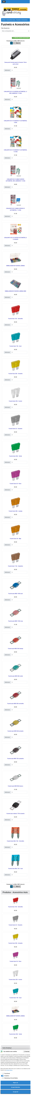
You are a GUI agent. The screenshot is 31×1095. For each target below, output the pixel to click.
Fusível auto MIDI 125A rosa (15, 621)
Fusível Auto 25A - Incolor (15, 401)
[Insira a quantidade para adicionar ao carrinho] (19, 70)
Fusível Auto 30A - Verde (15, 456)
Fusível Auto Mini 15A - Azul (15, 868)
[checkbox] (5, 1073)
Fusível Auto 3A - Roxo (15, 483)
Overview (26, 1051)
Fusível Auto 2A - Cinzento (15, 428)
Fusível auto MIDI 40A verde (15, 676)
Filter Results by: (5, 28)
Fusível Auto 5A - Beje (15, 538)
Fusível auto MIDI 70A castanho (15, 758)
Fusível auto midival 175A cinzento (15, 813)
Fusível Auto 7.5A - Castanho (15, 566)
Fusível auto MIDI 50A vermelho (15, 703)
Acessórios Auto (11, 20)
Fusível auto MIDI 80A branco (15, 786)
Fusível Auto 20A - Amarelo (16, 373)
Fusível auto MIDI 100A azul (15, 593)
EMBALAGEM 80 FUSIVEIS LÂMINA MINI (15, 291)
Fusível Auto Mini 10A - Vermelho (15, 841)
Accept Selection (15, 1087)
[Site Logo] (11, 11)
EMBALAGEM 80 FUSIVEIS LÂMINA (15, 265)
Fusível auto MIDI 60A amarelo (15, 731)
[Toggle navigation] (4, 2)
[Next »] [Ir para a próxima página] (18, 43)
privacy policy (9, 1070)
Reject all (15, 1082)
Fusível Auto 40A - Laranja (15, 511)
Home (3, 20)
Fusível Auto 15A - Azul (15, 346)
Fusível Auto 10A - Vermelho (15, 318)
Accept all (15, 1091)
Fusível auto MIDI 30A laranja (15, 648)
